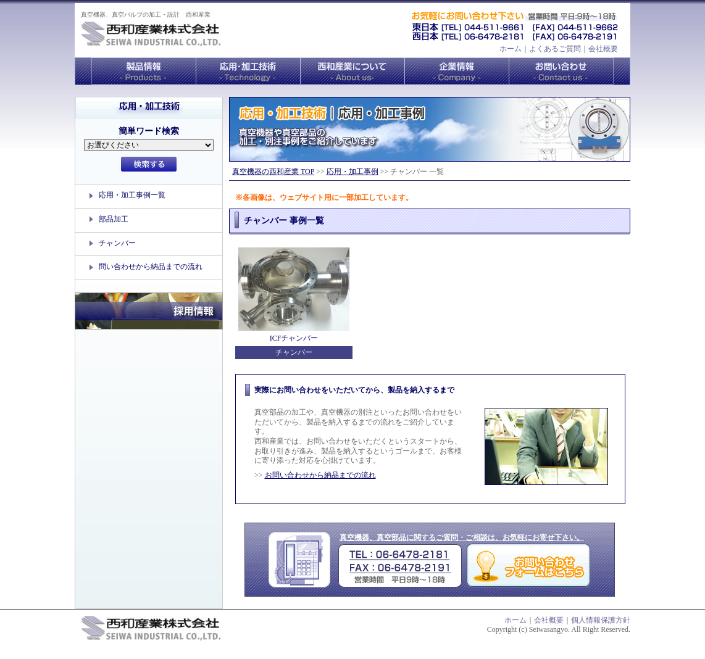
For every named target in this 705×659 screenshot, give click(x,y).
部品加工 (113, 219)
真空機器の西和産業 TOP (273, 171)
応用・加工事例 (352, 171)
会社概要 (603, 48)
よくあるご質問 (555, 48)
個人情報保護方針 (600, 620)
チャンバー (117, 243)
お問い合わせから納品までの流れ (320, 475)
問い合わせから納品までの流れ (150, 266)
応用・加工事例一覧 (132, 195)
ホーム (510, 48)
